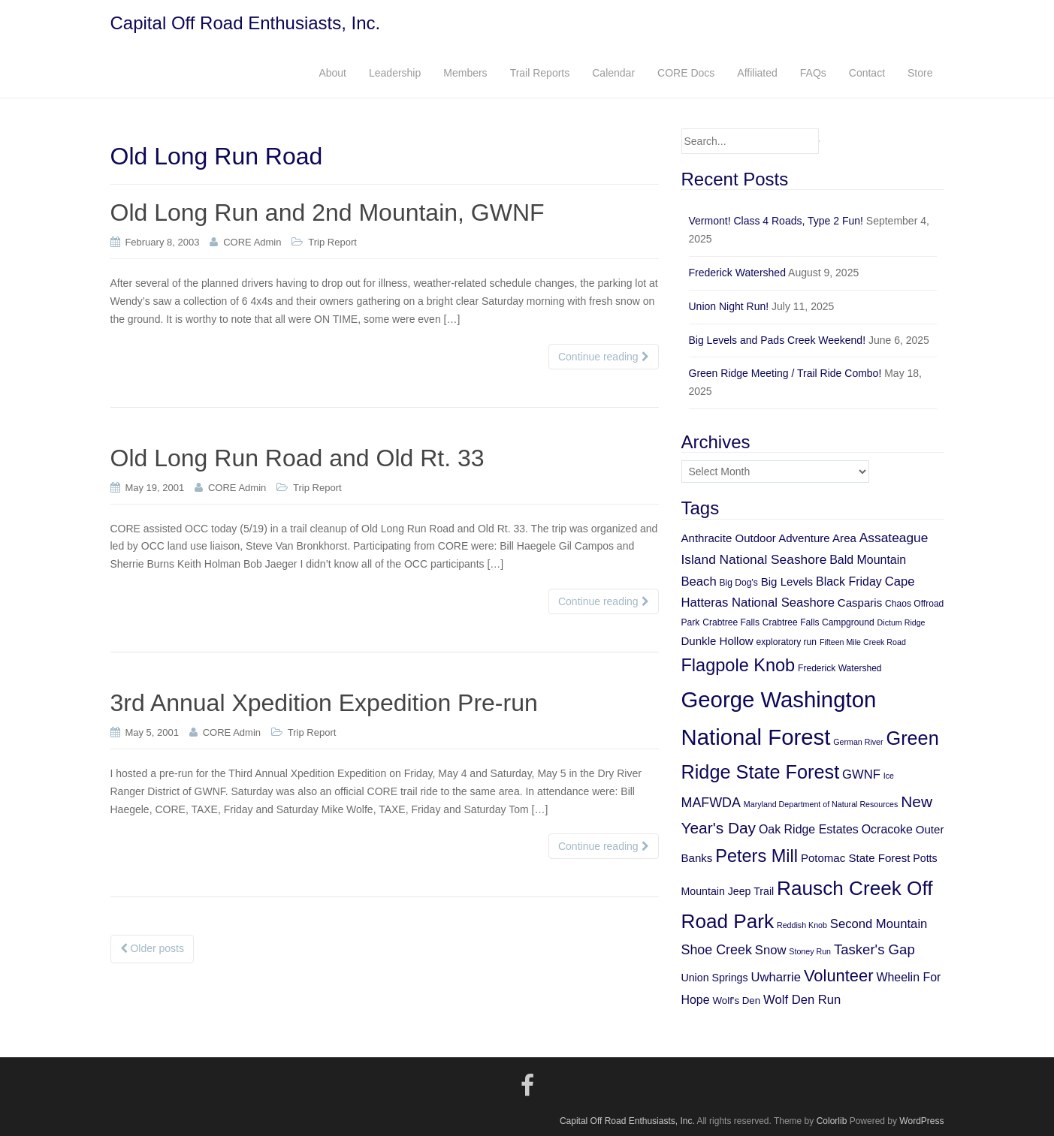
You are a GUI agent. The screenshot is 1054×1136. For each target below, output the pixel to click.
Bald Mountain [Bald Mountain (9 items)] (867, 559)
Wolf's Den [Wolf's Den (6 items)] (737, 1000)
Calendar (613, 73)
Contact (867, 73)
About (332, 73)
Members (465, 73)
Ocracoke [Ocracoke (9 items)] (887, 829)
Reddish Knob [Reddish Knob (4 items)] (802, 925)
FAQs (813, 73)
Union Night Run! (729, 306)
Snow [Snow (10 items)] (771, 950)
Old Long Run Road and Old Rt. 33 (297, 458)
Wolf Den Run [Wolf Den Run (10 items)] (802, 1000)
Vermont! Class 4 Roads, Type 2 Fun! (776, 221)
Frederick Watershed (737, 273)
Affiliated (757, 73)
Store (920, 73)
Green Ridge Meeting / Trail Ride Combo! (785, 373)
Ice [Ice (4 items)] (888, 775)
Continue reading (603, 357)
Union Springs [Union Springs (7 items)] (714, 978)
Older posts (152, 948)
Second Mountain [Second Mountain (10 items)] (879, 924)
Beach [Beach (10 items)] (699, 581)
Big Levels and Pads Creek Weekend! (777, 340)
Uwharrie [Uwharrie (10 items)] (775, 977)
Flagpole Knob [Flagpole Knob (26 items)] (738, 665)
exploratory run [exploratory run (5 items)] (787, 642)
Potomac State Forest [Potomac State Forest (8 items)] (856, 857)
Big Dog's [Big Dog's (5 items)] (739, 582)
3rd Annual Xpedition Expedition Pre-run (324, 702)
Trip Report (332, 242)
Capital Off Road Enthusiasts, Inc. (245, 23)
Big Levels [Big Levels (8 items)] (787, 581)
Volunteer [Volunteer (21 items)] (839, 975)
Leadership (395, 73)
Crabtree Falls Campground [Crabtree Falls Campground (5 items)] (818, 622)
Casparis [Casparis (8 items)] (860, 602)
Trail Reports (540, 73)
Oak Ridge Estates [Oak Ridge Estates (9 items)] (809, 829)
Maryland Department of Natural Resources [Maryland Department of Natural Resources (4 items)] (821, 804)
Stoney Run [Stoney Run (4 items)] (810, 951)
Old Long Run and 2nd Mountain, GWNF (327, 212)
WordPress (921, 1121)
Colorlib (832, 1121)
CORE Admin (252, 242)
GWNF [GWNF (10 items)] (861, 774)
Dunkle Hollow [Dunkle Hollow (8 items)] (717, 640)
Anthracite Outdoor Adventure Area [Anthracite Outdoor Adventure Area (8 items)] (768, 538)
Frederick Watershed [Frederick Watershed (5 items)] (840, 668)
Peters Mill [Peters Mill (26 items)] (756, 856)
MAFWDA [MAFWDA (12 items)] (711, 802)
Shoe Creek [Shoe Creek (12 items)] (716, 949)
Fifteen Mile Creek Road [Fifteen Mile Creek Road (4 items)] (863, 641)
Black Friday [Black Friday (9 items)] (849, 581)
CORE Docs (685, 73)
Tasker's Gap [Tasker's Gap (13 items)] (874, 949)
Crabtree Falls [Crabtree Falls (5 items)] (731, 622)
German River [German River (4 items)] (858, 741)
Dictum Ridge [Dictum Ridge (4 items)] (901, 622)
